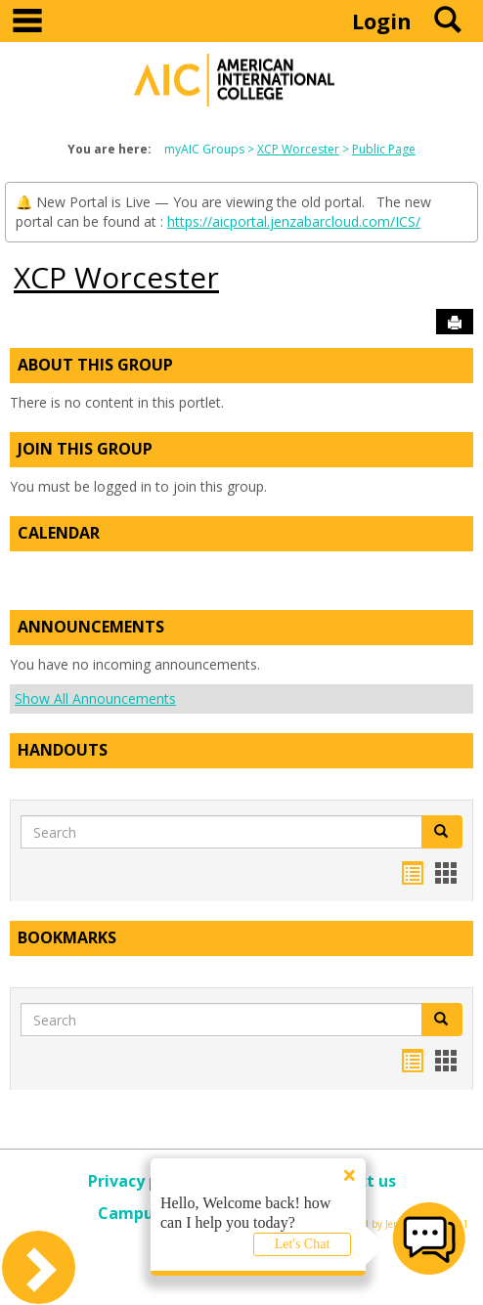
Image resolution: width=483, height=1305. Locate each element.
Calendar (59, 533)
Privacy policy (141, 1181)
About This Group (95, 364)
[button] (441, 831)
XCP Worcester (298, 149)
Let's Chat (302, 1244)
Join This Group (85, 448)
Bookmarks (67, 937)
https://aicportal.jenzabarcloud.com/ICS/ (293, 221)
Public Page (384, 149)
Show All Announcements (95, 698)
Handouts (63, 750)
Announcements (91, 626)
